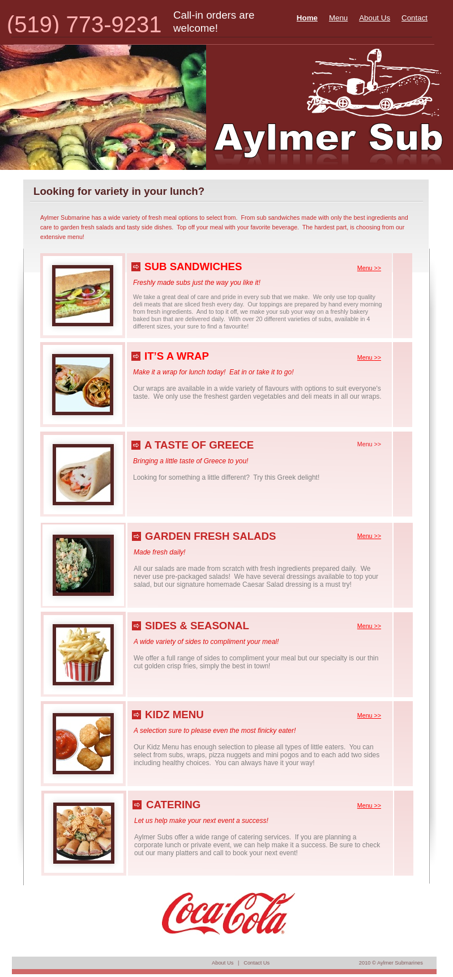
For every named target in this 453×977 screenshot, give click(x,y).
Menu (338, 18)
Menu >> (369, 444)
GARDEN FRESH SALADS (210, 536)
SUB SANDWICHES (193, 266)
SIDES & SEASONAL (197, 626)
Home (307, 18)
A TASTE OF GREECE (199, 445)
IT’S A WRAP (176, 356)
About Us (222, 963)
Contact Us (256, 963)
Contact (414, 18)
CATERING (173, 804)
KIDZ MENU (174, 714)
